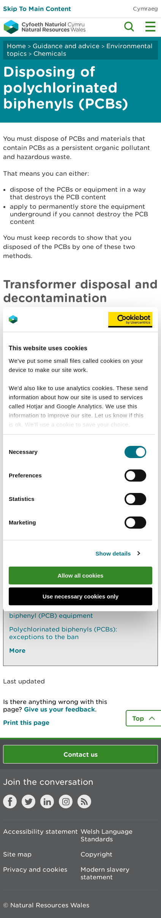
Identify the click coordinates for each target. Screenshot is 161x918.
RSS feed (84, 801)
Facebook (10, 801)
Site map (17, 854)
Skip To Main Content (37, 8)
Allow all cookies (81, 575)
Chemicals (49, 53)
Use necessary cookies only (80, 596)
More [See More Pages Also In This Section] (17, 650)
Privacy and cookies (35, 869)
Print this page (26, 722)
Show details (113, 553)
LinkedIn (47, 801)
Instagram (66, 801)
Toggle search (129, 26)
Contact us (80, 754)
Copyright (96, 854)
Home (16, 46)
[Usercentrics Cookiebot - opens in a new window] (130, 319)
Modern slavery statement (104, 873)
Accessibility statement (40, 831)
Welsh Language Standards (106, 835)
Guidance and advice (66, 46)
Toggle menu (150, 26)
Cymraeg (145, 8)
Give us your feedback (59, 709)
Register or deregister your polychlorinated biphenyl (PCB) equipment (78, 611)
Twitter (28, 801)
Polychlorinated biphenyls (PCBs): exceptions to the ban (63, 633)
